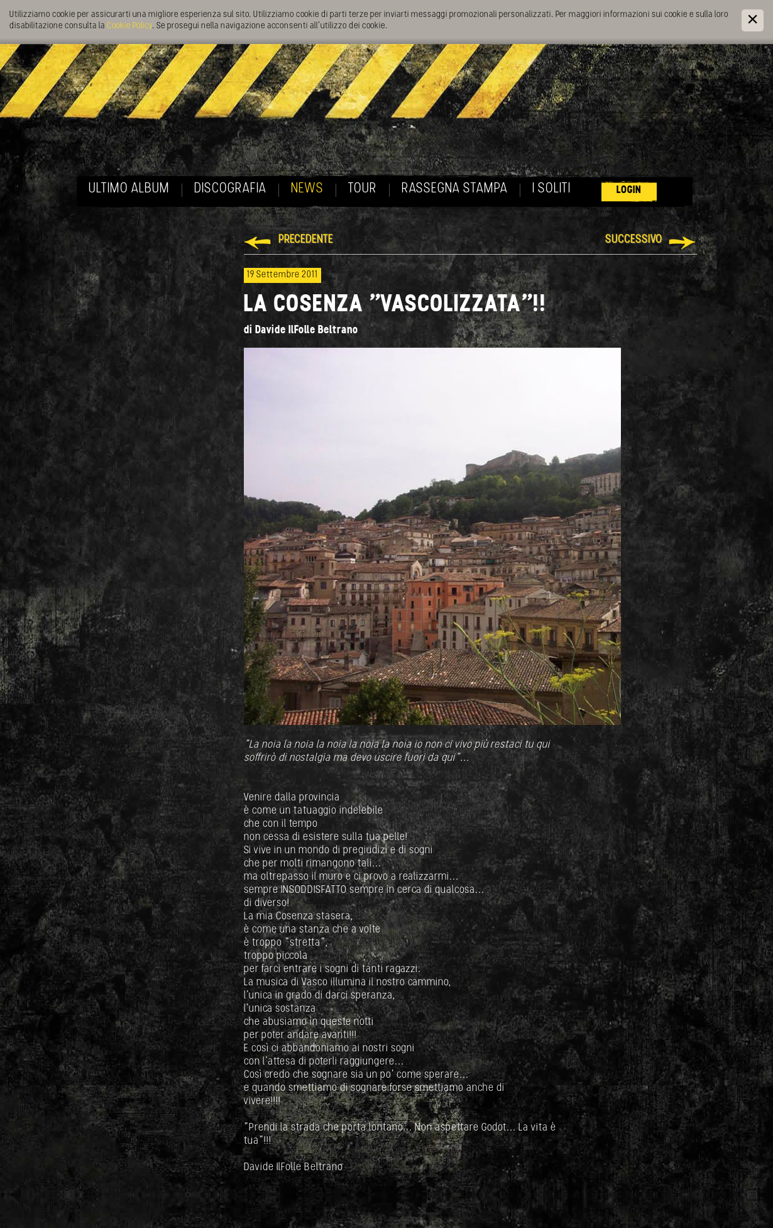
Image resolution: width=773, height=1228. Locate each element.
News (307, 189)
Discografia (230, 189)
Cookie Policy (129, 26)
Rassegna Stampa (455, 189)
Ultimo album (129, 189)
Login (629, 190)
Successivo (633, 240)
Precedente (305, 240)
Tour (362, 189)
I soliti (551, 189)
